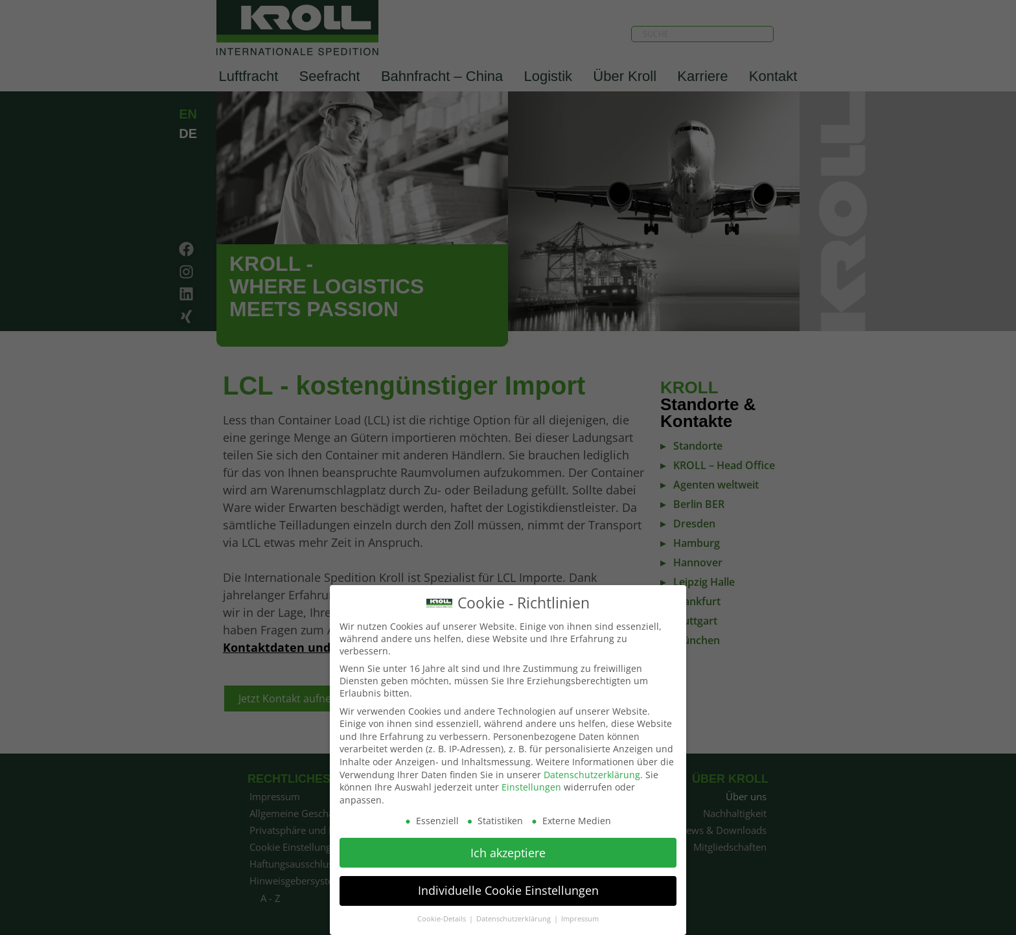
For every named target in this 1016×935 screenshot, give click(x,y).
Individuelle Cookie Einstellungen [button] (508, 886)
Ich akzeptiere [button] (508, 847)
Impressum (580, 914)
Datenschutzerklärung (592, 769)
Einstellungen (531, 782)
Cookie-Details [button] (442, 914)
